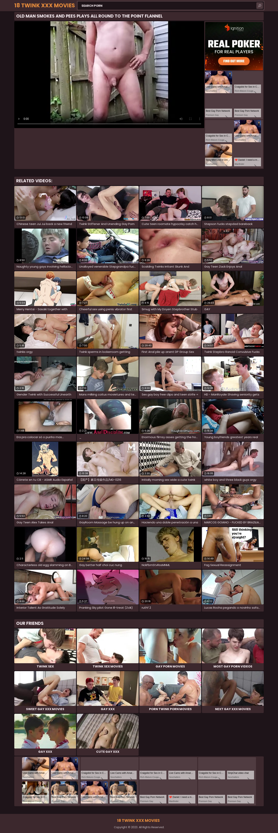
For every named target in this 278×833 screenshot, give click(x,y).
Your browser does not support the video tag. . (109, 74)
